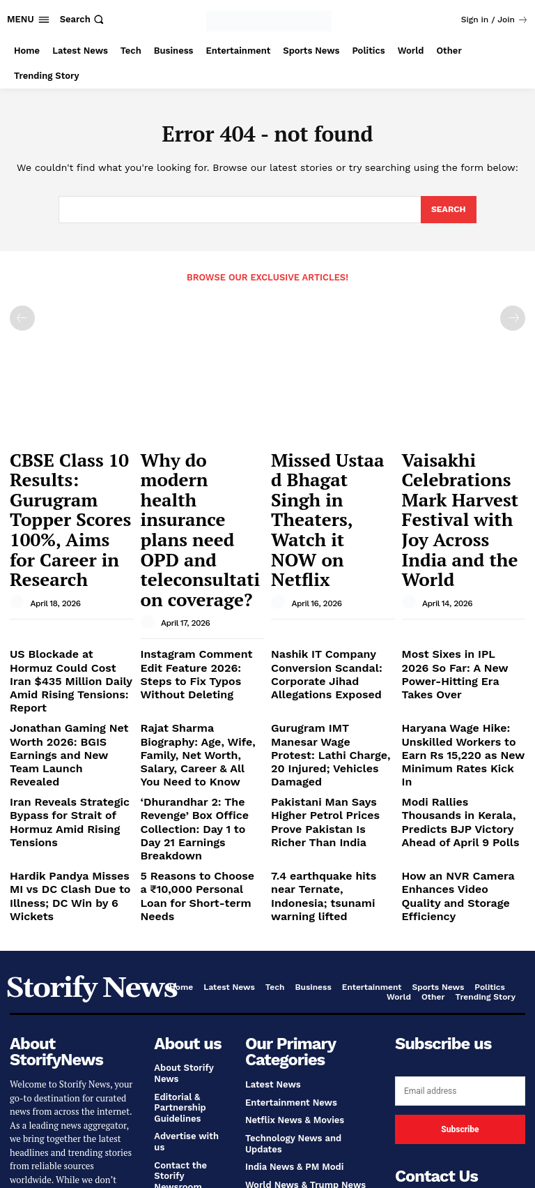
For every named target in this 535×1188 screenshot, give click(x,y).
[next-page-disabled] (512, 317)
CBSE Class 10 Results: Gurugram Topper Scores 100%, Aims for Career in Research (68, 480)
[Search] (447, 210)
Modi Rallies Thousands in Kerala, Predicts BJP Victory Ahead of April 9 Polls (460, 674)
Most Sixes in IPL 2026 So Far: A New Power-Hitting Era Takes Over (459, 568)
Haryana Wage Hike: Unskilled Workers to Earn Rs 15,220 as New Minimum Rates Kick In (462, 624)
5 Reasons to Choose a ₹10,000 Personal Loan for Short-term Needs (198, 720)
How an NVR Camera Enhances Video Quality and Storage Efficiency (454, 720)
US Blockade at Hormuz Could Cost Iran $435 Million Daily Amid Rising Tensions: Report (64, 573)
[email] (460, 902)
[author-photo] (19, 526)
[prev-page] (22, 317)
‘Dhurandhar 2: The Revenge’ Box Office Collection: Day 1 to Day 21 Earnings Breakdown (199, 674)
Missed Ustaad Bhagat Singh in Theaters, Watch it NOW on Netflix (323, 474)
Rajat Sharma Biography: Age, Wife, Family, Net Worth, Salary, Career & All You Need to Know (199, 624)
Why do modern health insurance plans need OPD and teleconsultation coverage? (198, 480)
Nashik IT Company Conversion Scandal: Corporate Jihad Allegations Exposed (332, 573)
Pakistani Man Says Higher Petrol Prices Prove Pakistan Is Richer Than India (330, 674)
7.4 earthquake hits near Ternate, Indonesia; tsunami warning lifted (332, 720)
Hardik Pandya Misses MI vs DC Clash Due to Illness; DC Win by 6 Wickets (71, 720)
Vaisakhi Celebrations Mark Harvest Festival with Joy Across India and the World (464, 474)
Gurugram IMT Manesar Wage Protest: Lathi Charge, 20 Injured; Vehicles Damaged (332, 624)
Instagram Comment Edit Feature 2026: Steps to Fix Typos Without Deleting (199, 568)
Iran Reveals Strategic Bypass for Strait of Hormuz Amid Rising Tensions (58, 674)
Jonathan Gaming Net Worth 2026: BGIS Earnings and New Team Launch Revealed (70, 624)
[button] (83, 19)
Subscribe (460, 940)
